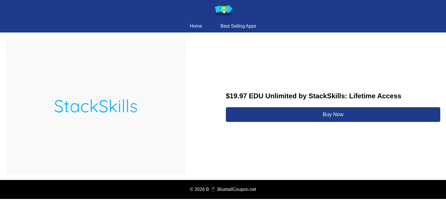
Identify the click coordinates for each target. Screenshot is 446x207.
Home (196, 26)
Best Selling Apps (238, 26)
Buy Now (333, 114)
